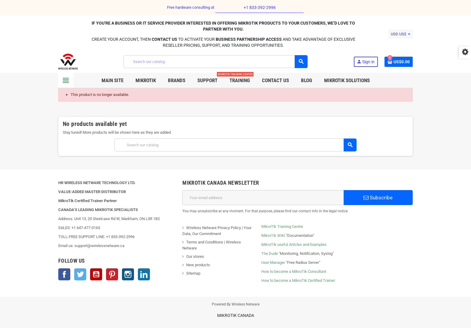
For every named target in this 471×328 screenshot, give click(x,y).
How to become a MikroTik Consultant (293, 271)
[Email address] (263, 197)
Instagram (128, 274)
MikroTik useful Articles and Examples (294, 244)
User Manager (273, 262)
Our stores (195, 256)
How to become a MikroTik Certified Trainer (298, 280)
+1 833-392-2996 (260, 7)
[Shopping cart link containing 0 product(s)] (398, 62)
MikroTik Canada (235, 315)
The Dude (269, 253)
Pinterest (112, 274)
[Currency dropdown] (400, 34)
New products (198, 265)
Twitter (80, 274)
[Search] (215, 61)
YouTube (96, 274)
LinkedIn (144, 274)
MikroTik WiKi (273, 235)
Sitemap (193, 273)
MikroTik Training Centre (282, 226)
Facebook (64, 274)
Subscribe (378, 198)
